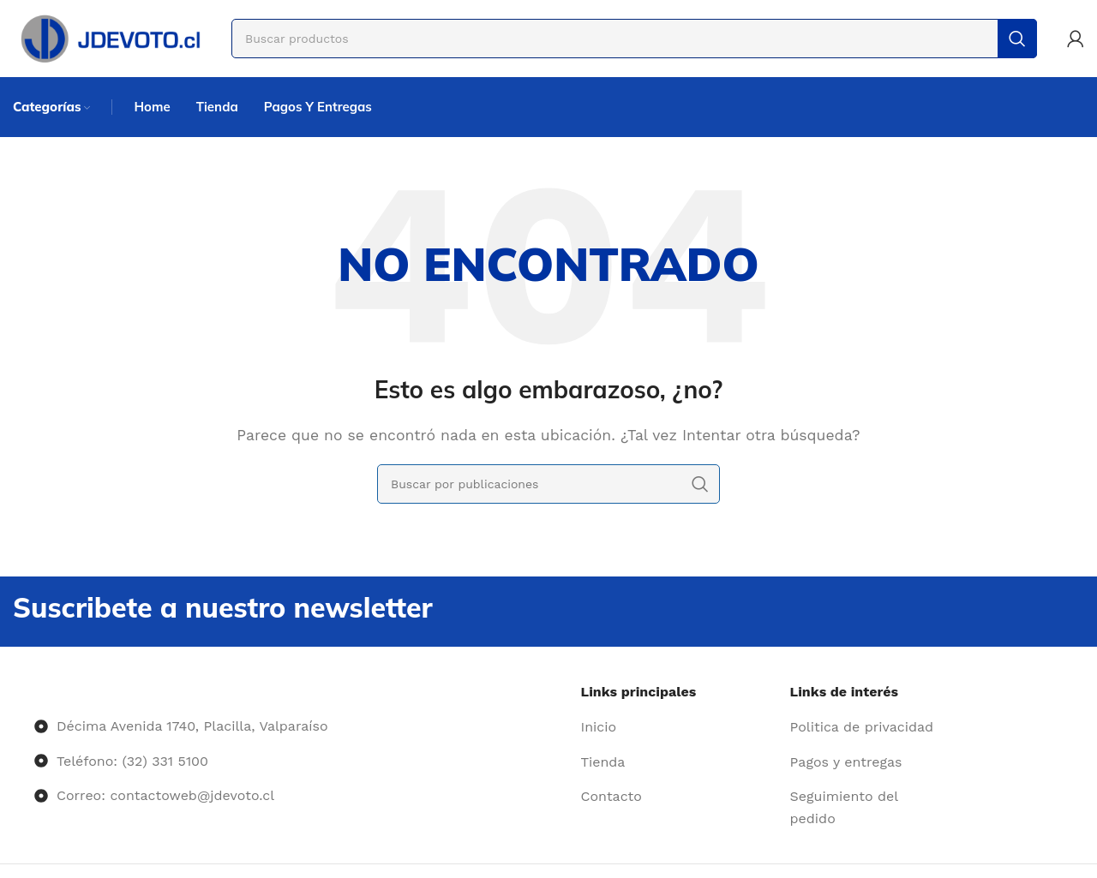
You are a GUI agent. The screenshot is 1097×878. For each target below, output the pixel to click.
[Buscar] (634, 38)
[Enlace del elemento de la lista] (679, 727)
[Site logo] (109, 37)
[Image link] (34, 692)
